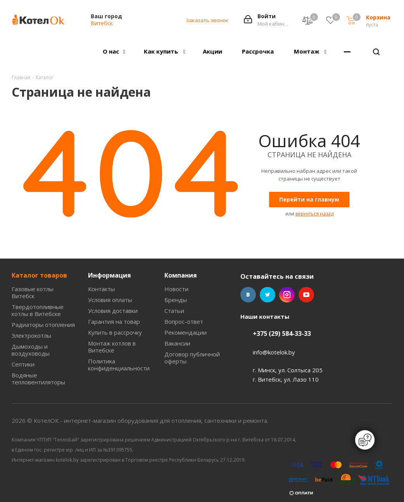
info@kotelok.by (274, 352)
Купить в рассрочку (115, 332)
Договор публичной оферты (192, 357)
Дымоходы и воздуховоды (31, 349)
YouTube (306, 294)
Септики (23, 364)
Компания (180, 275)
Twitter (267, 294)
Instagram (287, 294)
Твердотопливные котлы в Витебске (38, 310)
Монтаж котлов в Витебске (112, 346)
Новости (176, 289)
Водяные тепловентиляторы (38, 378)
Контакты (101, 289)
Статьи (174, 310)
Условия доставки (113, 310)
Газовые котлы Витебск (33, 292)
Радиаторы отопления (43, 324)
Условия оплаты (110, 300)
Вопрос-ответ (183, 321)
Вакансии (177, 343)
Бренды (175, 300)
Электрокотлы (31, 335)
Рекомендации (185, 332)
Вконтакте (248, 294)
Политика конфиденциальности (119, 364)
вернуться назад (314, 213)
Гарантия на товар (114, 321)
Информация (109, 275)
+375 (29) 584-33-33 (282, 333)
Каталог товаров (39, 275)
